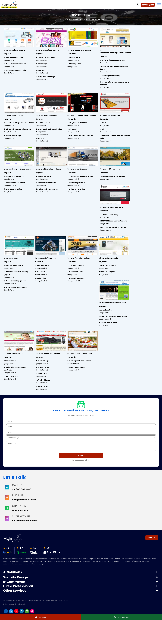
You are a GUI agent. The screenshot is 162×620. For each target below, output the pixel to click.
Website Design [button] (15, 577)
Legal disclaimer (35, 600)
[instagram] (32, 613)
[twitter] (11, 613)
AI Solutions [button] (12, 572)
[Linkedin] (22, 613)
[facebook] (6, 613)
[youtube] (16, 613)
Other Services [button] (14, 591)
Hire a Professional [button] (18, 586)
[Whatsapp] (121, 617)
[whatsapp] (27, 613)
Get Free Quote (148, 5)
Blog (60, 600)
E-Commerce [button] (14, 582)
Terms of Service (9, 600)
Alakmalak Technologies (17, 604)
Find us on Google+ (50, 600)
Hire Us (151, 537)
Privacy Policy (22, 600)
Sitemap (67, 600)
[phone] (138, 5)
